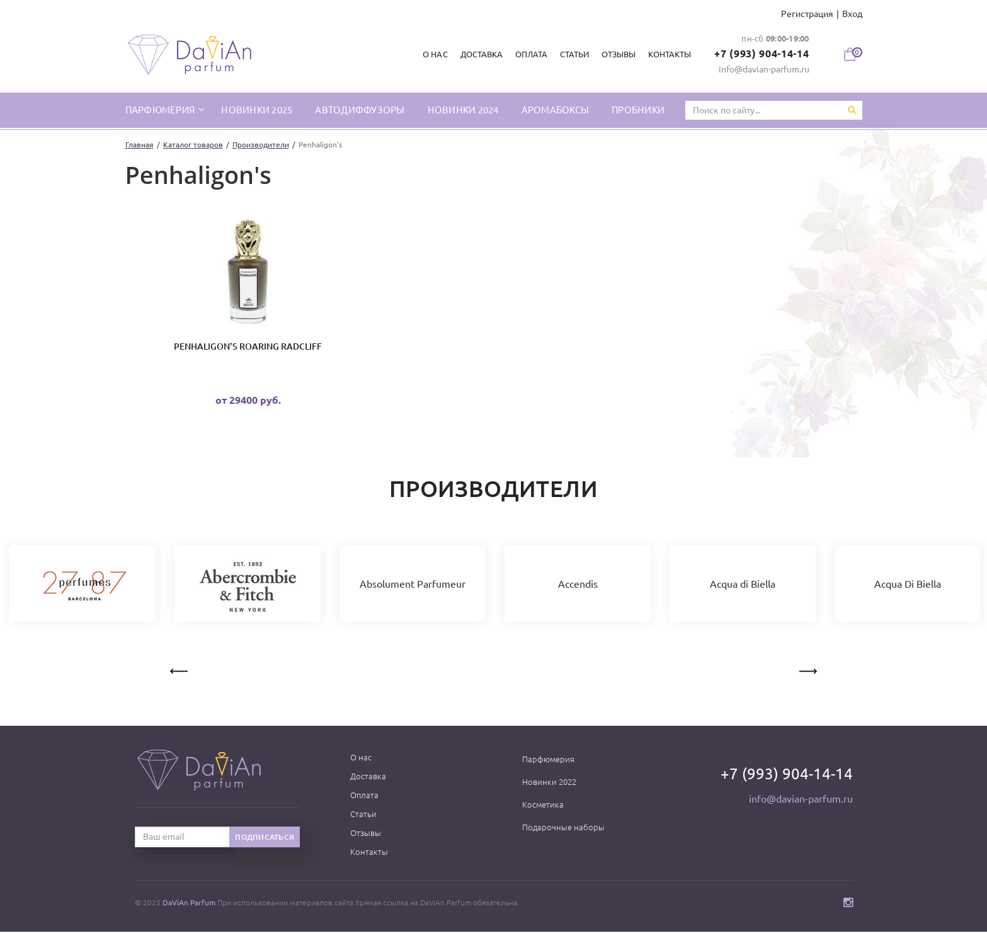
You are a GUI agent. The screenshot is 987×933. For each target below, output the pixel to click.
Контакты (669, 54)
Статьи (573, 54)
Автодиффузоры (359, 110)
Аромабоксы (556, 110)
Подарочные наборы (563, 828)
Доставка (480, 54)
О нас (434, 54)
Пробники (638, 110)
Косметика (543, 805)
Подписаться (264, 838)
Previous (180, 670)
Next (806, 670)
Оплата (530, 54)
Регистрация (807, 14)
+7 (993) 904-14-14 (761, 53)
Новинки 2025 (256, 110)
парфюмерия (161, 110)
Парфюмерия (548, 760)
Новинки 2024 (463, 110)
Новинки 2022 (549, 783)
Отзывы (618, 54)
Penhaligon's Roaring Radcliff (248, 347)
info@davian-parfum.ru (764, 69)
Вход (852, 14)
